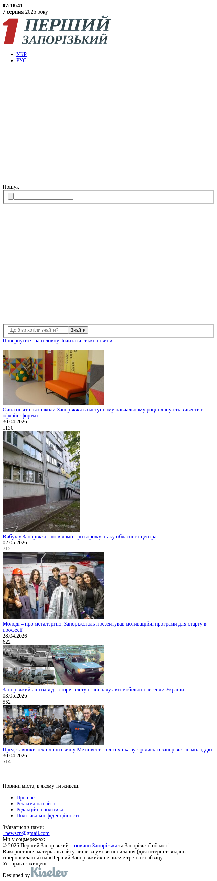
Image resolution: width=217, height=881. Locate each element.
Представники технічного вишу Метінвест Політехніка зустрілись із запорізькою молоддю (107, 749)
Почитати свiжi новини (85, 340)
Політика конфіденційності (47, 815)
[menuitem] (115, 54)
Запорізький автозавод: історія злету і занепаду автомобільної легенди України (93, 689)
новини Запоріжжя (95, 845)
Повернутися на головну (31, 340)
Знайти (78, 330)
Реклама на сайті (35, 803)
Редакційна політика (39, 809)
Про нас (25, 797)
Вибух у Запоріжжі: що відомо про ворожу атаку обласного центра (79, 536)
